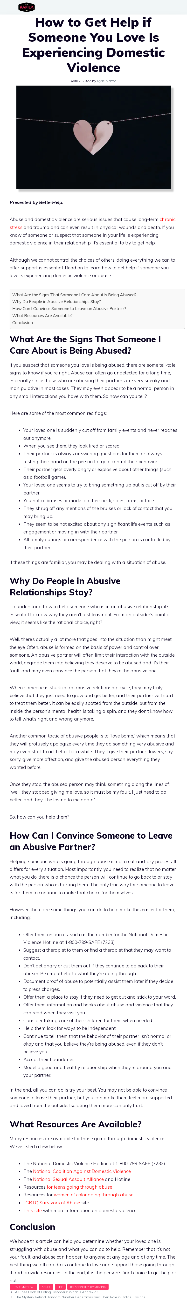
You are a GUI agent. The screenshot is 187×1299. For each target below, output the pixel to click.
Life (60, 1286)
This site (32, 1210)
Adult (46, 1286)
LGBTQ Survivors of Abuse (51, 1203)
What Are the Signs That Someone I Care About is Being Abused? (74, 294)
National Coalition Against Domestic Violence (82, 1171)
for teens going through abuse (79, 1187)
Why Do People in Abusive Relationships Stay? (56, 301)
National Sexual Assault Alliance (68, 1179)
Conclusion (22, 322)
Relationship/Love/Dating (88, 1286)
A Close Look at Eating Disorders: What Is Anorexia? (56, 1292)
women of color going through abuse (94, 1195)
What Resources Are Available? (42, 315)
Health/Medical (23, 1286)
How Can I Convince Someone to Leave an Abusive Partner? (69, 308)
